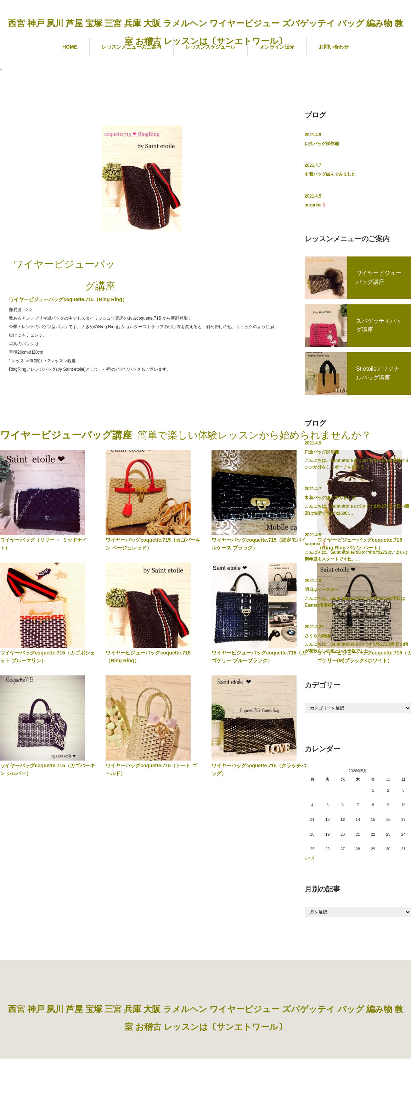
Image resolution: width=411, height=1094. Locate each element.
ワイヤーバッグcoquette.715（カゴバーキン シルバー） (47, 769)
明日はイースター (322, 589)
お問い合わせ (334, 47)
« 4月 (310, 858)
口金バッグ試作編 (322, 143)
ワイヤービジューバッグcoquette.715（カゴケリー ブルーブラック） (259, 656)
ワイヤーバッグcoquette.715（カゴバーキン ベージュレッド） (153, 544)
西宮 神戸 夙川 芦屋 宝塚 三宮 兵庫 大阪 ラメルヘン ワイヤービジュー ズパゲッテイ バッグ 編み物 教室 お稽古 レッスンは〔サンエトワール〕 (205, 32)
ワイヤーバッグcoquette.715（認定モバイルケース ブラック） (259, 544)
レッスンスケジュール (210, 47)
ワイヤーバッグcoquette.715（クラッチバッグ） (259, 769)
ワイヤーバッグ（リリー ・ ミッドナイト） (43, 544)
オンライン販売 (277, 47)
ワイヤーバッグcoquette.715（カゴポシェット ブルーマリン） (47, 656)
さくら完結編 (317, 635)
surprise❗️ (316, 205)
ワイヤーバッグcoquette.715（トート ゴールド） (151, 769)
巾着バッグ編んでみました (330, 174)
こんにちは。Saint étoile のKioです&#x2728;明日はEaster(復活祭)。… (355, 602)
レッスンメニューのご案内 (131, 47)
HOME (69, 47)
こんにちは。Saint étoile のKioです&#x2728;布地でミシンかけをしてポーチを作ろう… (357, 464)
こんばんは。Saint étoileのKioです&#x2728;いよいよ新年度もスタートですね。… (356, 556)
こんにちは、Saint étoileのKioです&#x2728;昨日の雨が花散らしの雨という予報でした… (356, 647)
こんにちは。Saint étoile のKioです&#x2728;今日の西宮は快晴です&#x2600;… (357, 509)
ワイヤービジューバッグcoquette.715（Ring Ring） (148, 656)
